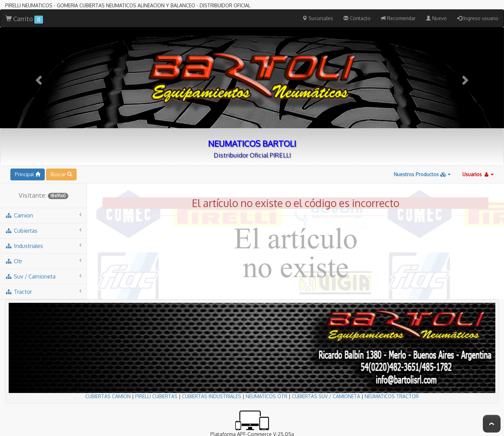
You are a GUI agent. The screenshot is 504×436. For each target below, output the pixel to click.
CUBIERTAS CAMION (108, 396)
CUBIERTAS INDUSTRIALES (211, 396)
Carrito (24, 19)
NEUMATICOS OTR (266, 396)
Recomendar (398, 18)
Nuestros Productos (422, 174)
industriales (43, 245)
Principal (27, 174)
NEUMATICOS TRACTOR (392, 396)
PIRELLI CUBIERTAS (156, 396)
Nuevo (436, 18)
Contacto (357, 18)
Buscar (61, 174)
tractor (43, 291)
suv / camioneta (43, 276)
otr (43, 261)
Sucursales (317, 18)
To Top (492, 424)
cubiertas (43, 230)
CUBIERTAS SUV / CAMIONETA (326, 396)
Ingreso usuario (477, 18)
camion (43, 215)
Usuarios (478, 174)
